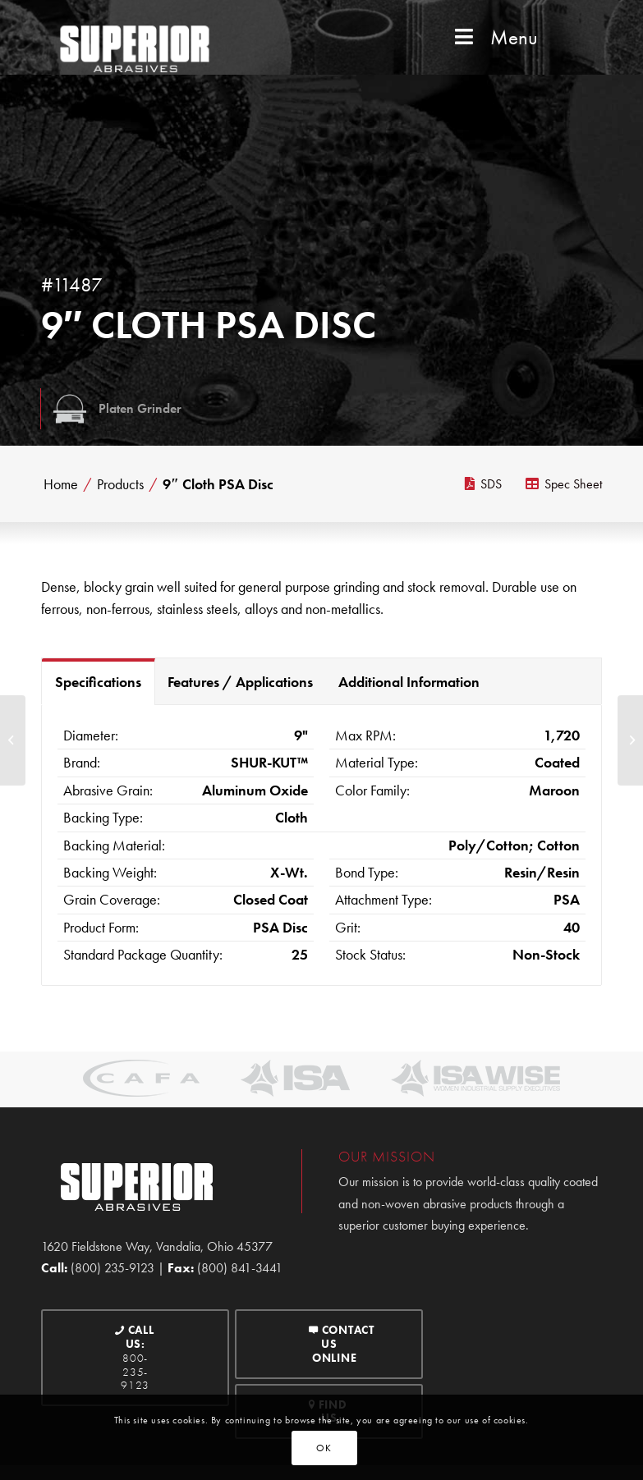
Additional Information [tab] (409, 681)
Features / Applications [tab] (240, 681)
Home (61, 484)
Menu (494, 37)
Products (120, 484)
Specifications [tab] (98, 681)
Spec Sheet (564, 484)
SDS (483, 484)
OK (323, 1448)
